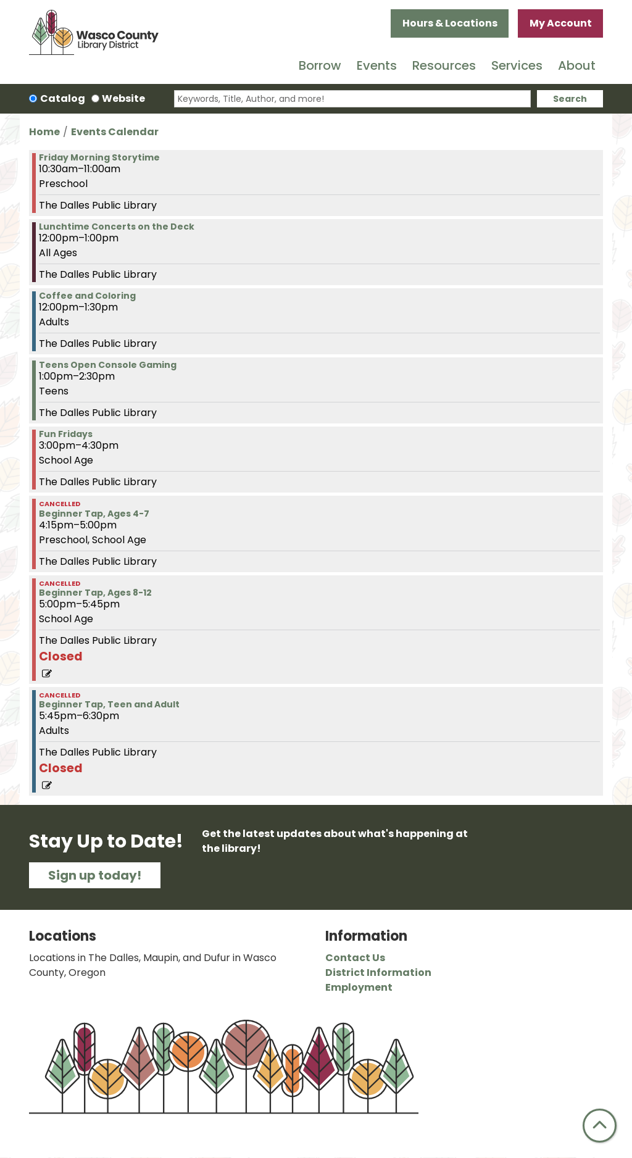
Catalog (62, 98)
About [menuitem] (577, 65)
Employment (359, 987)
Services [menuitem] (517, 65)
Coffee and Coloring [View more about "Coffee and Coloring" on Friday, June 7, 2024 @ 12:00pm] (87, 295)
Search (570, 99)
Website (123, 98)
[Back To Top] (600, 1126)
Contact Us (355, 958)
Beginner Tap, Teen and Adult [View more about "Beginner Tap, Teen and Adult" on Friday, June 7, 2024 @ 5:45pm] (109, 704)
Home (44, 132)
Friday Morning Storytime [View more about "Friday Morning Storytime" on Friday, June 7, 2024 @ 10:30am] (99, 157)
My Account (561, 23)
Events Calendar (115, 132)
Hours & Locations (449, 23)
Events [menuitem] (377, 65)
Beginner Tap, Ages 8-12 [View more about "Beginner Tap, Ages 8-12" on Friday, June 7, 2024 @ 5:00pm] (95, 592)
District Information (378, 972)
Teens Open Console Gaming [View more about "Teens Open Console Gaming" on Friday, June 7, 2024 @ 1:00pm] (108, 364)
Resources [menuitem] (444, 65)
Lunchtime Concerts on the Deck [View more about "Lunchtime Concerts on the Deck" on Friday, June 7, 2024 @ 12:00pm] (116, 226)
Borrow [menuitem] (320, 65)
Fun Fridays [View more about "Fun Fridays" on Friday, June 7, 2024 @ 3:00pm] (66, 434)
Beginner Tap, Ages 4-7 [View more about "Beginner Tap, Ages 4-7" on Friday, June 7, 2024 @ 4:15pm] (94, 513)
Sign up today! (94, 875)
